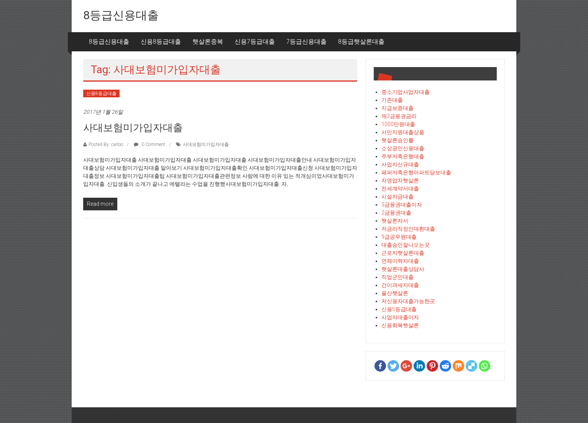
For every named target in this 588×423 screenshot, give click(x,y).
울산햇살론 (394, 293)
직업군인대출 (397, 277)
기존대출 (392, 100)
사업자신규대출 (400, 164)
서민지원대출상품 (402, 132)
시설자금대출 (397, 196)
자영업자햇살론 (400, 180)
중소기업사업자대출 (405, 92)
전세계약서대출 (400, 188)
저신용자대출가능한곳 (408, 301)
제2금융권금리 (399, 116)
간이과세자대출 (400, 285)
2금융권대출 (396, 213)
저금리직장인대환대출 (408, 229)
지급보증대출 (397, 108)
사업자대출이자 (400, 317)
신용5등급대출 (399, 309)
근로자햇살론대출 (402, 253)
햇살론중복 (207, 41)
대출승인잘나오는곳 (405, 245)
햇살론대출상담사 (402, 269)
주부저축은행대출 (402, 156)
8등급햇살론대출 (361, 41)
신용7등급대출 (255, 41)
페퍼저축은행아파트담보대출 (416, 172)
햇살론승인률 (397, 140)
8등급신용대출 (121, 15)
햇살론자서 (394, 221)
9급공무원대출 (399, 237)
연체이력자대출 (400, 261)
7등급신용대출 (306, 41)
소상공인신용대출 (402, 148)
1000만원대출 (398, 124)
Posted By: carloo (106, 144)
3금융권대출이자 (401, 205)
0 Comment (149, 144)
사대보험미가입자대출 (133, 127)
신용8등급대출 (161, 41)
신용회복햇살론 (400, 325)
